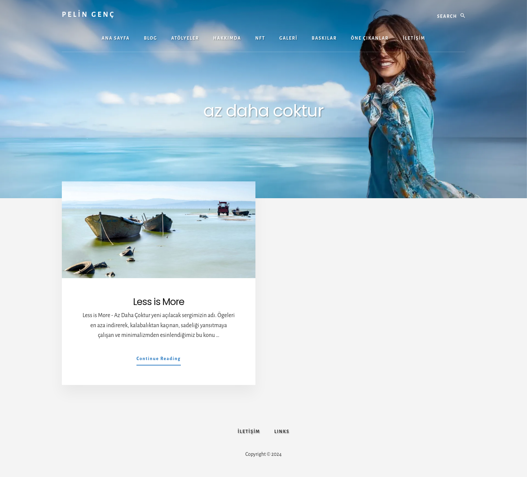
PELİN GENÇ (88, 14)
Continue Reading (158, 360)
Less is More (158, 301)
